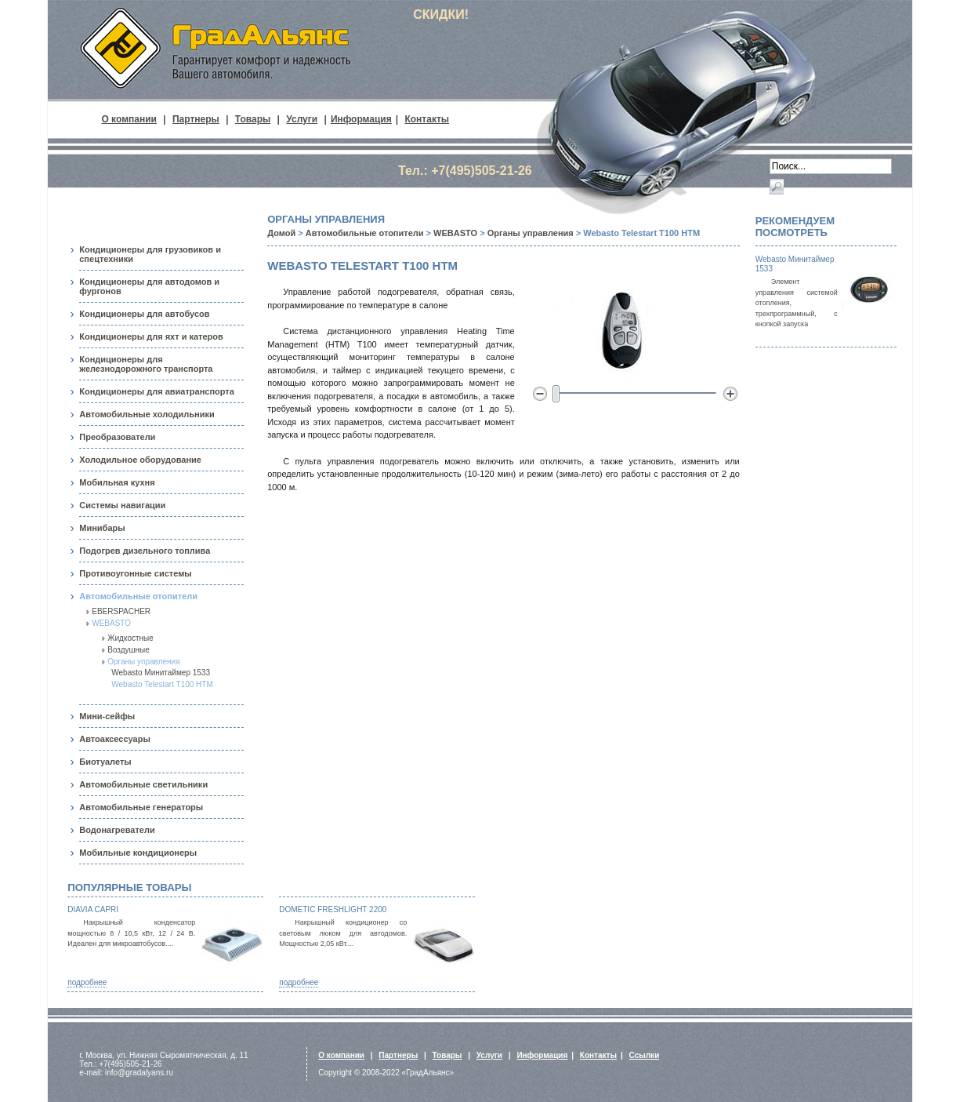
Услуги (301, 119)
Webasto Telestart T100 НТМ (162, 684)
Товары (252, 119)
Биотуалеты (105, 761)
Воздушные (128, 650)
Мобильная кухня (116, 482)
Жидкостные (130, 638)
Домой (281, 233)
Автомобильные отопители (138, 596)
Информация (361, 119)
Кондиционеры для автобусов (144, 313)
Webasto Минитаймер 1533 (160, 672)
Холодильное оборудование (140, 459)
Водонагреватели (116, 830)
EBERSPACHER (121, 611)
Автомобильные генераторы (141, 807)
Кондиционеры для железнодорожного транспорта (145, 364)
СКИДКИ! (441, 14)
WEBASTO (111, 623)
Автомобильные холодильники (146, 414)
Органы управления (143, 661)
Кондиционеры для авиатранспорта (156, 391)
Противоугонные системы (135, 573)
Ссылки (644, 1055)
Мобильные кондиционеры (138, 852)
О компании (129, 119)
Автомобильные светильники (143, 784)
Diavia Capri (92, 909)
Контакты (426, 119)
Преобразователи (117, 437)
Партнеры (195, 119)
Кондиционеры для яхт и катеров (151, 336)
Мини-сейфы (107, 716)
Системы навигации (122, 505)
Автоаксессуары (114, 739)
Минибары (102, 528)
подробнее (87, 982)
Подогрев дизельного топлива (144, 550)
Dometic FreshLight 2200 (332, 909)
